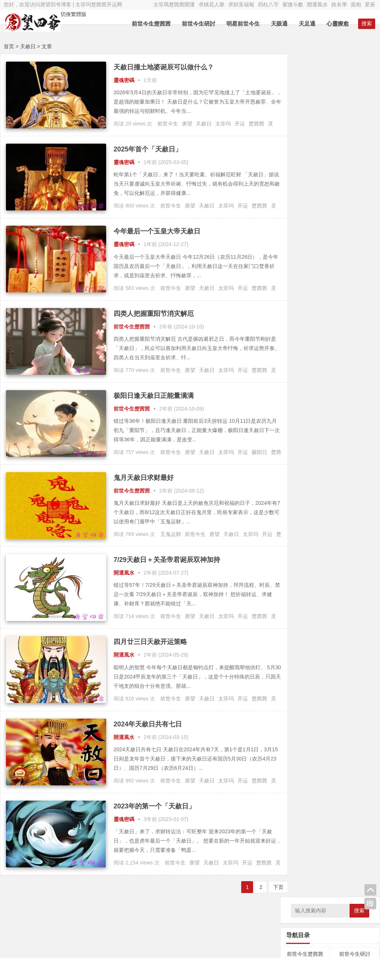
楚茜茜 (256, 124)
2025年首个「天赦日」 (148, 149)
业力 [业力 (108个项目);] (302, 343)
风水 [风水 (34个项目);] (332, 434)
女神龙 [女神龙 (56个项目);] (330, 379)
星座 (370, 4)
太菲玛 (223, 124)
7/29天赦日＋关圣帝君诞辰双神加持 (167, 559)
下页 (267, 887)
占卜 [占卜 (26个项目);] (324, 356)
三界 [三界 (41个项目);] (290, 344)
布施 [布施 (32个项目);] (368, 378)
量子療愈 (305, 181)
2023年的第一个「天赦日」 (154, 806)
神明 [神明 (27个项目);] (356, 413)
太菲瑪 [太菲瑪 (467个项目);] (310, 377)
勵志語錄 (305, 292)
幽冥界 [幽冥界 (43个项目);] (311, 390)
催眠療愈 (305, 195)
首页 (9, 46)
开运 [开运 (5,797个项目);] (330, 389)
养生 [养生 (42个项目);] (335, 344)
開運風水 (317, 4)
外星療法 (354, 167)
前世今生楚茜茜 (152, 23)
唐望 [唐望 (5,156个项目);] (340, 354)
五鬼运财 (170, 534)
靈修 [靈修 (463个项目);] (319, 433)
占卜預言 (305, 265)
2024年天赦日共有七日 (148, 724)
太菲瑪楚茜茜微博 (347, 923)
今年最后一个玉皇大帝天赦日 (157, 231)
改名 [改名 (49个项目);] (326, 402)
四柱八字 (268, 4)
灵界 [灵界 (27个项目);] (313, 413)
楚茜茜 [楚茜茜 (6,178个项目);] (348, 400)
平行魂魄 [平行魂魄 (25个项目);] (294, 391)
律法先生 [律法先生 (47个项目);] (352, 390)
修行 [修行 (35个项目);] (314, 344)
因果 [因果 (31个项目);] (357, 356)
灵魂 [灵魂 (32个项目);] (346, 413)
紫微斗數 (292, 4)
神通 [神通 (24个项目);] (365, 413)
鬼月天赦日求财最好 (144, 477)
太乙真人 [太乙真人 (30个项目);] (333, 367)
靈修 (355, 265)
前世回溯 (305, 125)
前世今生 (167, 124)
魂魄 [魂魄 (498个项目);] (346, 433)
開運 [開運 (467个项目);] (301, 433)
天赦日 (204, 124)
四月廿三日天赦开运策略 (150, 641)
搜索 (359, 68)
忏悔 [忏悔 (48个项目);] (299, 402)
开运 (240, 124)
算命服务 (305, 306)
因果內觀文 (305, 139)
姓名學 (339, 4)
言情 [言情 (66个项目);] (316, 423)
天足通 (308, 23)
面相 (356, 4)
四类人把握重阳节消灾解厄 (154, 313)
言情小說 (354, 292)
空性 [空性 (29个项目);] (305, 424)
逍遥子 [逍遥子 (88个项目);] (340, 423)
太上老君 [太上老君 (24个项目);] (316, 367)
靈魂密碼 (124, 80)
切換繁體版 (72, 14)
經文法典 (354, 209)
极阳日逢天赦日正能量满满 (154, 395)
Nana (140, 927)
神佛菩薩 (354, 195)
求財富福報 (241, 4)
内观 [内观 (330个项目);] (348, 343)
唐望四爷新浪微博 (347, 943)
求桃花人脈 (212, 4)
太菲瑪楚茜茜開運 (174, 4)
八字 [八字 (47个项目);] (325, 344)
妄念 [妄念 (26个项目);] (343, 379)
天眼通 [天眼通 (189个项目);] (296, 366)
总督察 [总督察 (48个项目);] (312, 402)
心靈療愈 (339, 23)
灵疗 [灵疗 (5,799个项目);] (329, 411)
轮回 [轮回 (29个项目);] (326, 424)
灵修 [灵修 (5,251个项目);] (297, 411)
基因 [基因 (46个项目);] (368, 356)
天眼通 (280, 23)
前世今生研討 (199, 23)
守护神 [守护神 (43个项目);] (356, 379)
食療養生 (354, 278)
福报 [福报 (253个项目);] (292, 423)
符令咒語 (305, 209)
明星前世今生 (244, 23)
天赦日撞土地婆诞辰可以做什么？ (164, 67)
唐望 (187, 124)
